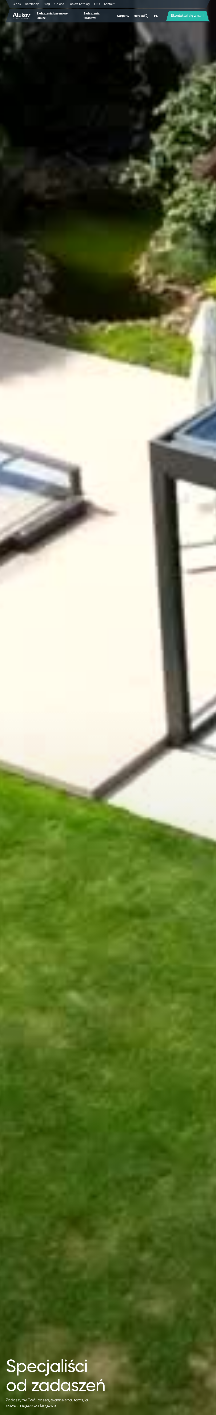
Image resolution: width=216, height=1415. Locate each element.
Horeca (139, 15)
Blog (47, 3)
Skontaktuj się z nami (187, 15)
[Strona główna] (22, 16)
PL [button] (157, 15)
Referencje (32, 3)
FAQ (97, 3)
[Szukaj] (146, 16)
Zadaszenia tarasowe (91, 16)
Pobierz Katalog (79, 3)
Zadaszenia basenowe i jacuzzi (53, 16)
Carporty (123, 15)
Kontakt (109, 3)
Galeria (59, 3)
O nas (17, 3)
